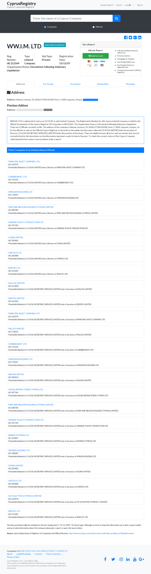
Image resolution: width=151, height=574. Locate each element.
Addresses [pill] (20, 84)
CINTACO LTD (15, 253)
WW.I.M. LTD (14, 268)
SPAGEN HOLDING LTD (19, 450)
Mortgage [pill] (130, 84)
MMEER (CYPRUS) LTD (18, 435)
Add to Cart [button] (95, 55)
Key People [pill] (48, 84)
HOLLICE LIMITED (16, 283)
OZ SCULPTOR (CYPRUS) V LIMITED (25, 496)
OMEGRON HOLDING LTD (20, 192)
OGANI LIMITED (15, 237)
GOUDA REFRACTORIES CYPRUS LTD (25, 389)
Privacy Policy (13, 557)
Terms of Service (53, 554)
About (10, 554)
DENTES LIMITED (16, 298)
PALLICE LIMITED (16, 328)
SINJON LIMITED (16, 374)
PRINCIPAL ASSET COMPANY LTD (24, 161)
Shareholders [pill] (103, 84)
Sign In (140, 5)
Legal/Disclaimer (24, 554)
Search (119, 5)
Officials (99, 27)
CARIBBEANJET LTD (17, 177)
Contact (38, 554)
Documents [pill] (75, 84)
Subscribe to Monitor (55, 45)
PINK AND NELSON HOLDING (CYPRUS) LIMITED (31, 207)
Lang (127, 5)
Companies (52, 27)
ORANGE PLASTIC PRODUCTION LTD (26, 222)
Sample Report (107, 5)
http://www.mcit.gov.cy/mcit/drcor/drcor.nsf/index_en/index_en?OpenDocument (101, 533)
